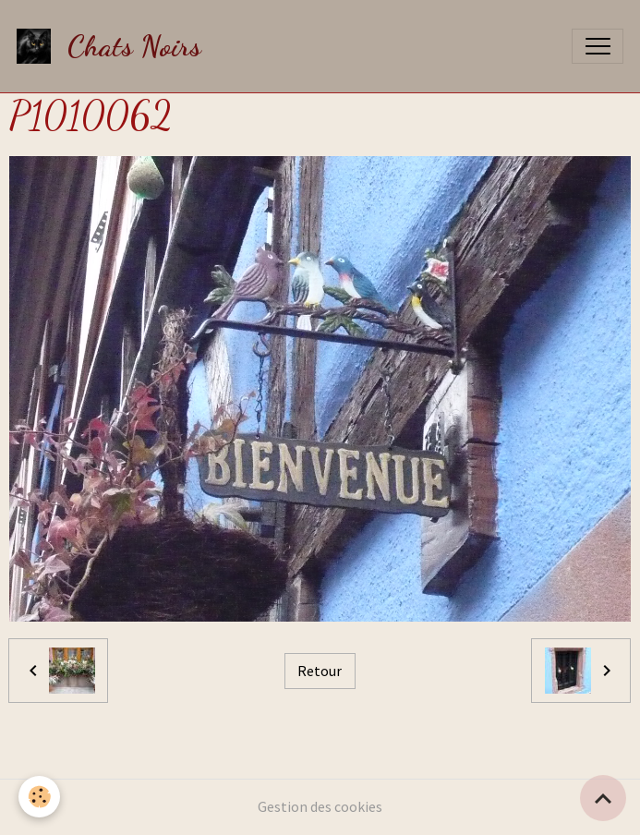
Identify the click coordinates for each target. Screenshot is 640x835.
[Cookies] (39, 796)
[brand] (113, 46)
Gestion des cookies (320, 807)
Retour (319, 671)
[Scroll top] (603, 798)
